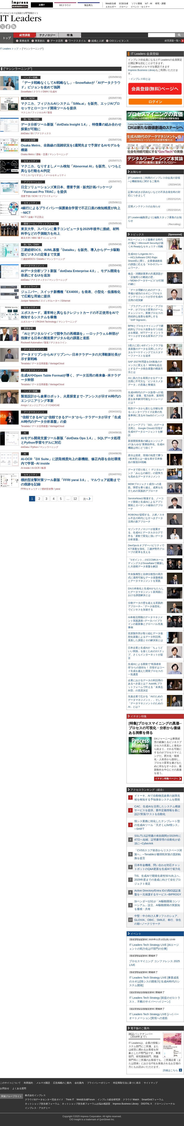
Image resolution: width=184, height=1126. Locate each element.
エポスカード (28, 321)
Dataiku (41, 259)
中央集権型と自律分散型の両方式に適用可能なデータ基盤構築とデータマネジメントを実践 (145, 577)
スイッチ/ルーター (50, 300)
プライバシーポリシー (98, 1083)
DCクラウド (65, 5)
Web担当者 (111, 3)
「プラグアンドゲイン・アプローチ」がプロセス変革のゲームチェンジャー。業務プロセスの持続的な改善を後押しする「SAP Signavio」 (145, 313)
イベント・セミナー (140, 7)
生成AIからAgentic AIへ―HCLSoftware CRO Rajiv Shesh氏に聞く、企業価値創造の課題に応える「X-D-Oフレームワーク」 (145, 261)
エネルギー (111, 7)
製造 (50, 112)
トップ (7, 37)
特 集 (70, 35)
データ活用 (56, 40)
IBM (34, 238)
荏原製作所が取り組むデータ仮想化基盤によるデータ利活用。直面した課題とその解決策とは (145, 637)
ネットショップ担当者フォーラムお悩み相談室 (86, 1103)
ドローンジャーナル (164, 1103)
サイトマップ (151, 1083)
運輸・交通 (42, 154)
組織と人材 (97, 40)
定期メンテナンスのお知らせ (144, 206)
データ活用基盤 (40, 363)
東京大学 (25, 238)
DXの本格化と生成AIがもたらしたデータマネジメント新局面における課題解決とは (146, 592)
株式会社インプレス (35, 1095)
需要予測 (25, 196)
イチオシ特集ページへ (167, 778)
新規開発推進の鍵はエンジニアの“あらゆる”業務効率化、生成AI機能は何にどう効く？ (146, 444)
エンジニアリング (38, 405)
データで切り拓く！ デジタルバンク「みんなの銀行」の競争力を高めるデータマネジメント (146, 473)
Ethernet (66, 300)
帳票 (43, 468)
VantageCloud (57, 363)
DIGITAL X (146, 1103)
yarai (57, 489)
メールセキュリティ (55, 175)
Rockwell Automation (31, 342)
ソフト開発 (136, 3)
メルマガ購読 (43, 1083)
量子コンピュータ (47, 238)
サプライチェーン (48, 196)
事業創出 (40, 40)
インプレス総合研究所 (108, 1099)
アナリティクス (43, 133)
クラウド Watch (131, 1099)
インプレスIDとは (140, 78)
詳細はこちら (170, 1070)
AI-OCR (35, 468)
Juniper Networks (30, 300)
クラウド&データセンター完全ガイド (44, 1099)
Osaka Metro (27, 154)
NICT (23, 217)
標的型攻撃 (47, 489)
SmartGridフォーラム (152, 1099)
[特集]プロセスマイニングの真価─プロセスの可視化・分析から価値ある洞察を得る (155, 728)
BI (32, 133)
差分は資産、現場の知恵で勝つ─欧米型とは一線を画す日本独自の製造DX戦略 (145, 459)
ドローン (123, 7)
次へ (85, 499)
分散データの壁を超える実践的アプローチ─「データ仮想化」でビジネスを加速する (145, 606)
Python (34, 447)
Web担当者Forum (85, 1099)
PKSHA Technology (47, 321)
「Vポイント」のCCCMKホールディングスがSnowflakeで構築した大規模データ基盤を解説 (146, 563)
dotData (25, 133)
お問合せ (4, 1088)
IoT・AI (148, 3)
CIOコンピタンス (119, 40)
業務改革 (24, 40)
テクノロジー (47, 35)
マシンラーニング (58, 154)
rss (13, 26)
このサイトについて (10, 1083)
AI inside (25, 468)
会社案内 (79, 1083)
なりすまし (38, 175)
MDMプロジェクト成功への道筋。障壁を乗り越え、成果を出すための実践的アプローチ (145, 487)
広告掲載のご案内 (62, 1083)
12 (75, 498)
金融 (30, 217)
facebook (8, 26)
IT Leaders (20, 18)
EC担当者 (123, 3)
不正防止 (39, 217)
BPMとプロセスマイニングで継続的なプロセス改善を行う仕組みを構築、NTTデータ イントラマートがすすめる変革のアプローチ (145, 332)
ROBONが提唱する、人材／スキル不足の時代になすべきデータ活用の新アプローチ (146, 518)
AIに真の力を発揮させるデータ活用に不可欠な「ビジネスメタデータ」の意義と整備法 (145, 381)
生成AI (53, 91)
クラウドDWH (40, 91)
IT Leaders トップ (9, 48)
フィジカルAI (39, 112)
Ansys (24, 405)
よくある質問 (19, 1088)
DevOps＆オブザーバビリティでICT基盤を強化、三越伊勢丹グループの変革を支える (146, 549)
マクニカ (25, 112)
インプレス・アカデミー (37, 1108)
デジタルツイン (59, 342)
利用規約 (28, 1083)
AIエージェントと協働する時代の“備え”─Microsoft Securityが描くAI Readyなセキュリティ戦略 (145, 243)
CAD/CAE (54, 405)
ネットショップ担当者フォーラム (42, 1103)
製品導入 (88, 5)
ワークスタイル (77, 40)
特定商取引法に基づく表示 (127, 1083)
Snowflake (26, 91)
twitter (2, 26)
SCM (34, 196)
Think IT (70, 1099)
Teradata (25, 363)
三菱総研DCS (28, 259)
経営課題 (24, 35)
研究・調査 (160, 3)
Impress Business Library (142, 70)
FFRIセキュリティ (30, 489)
